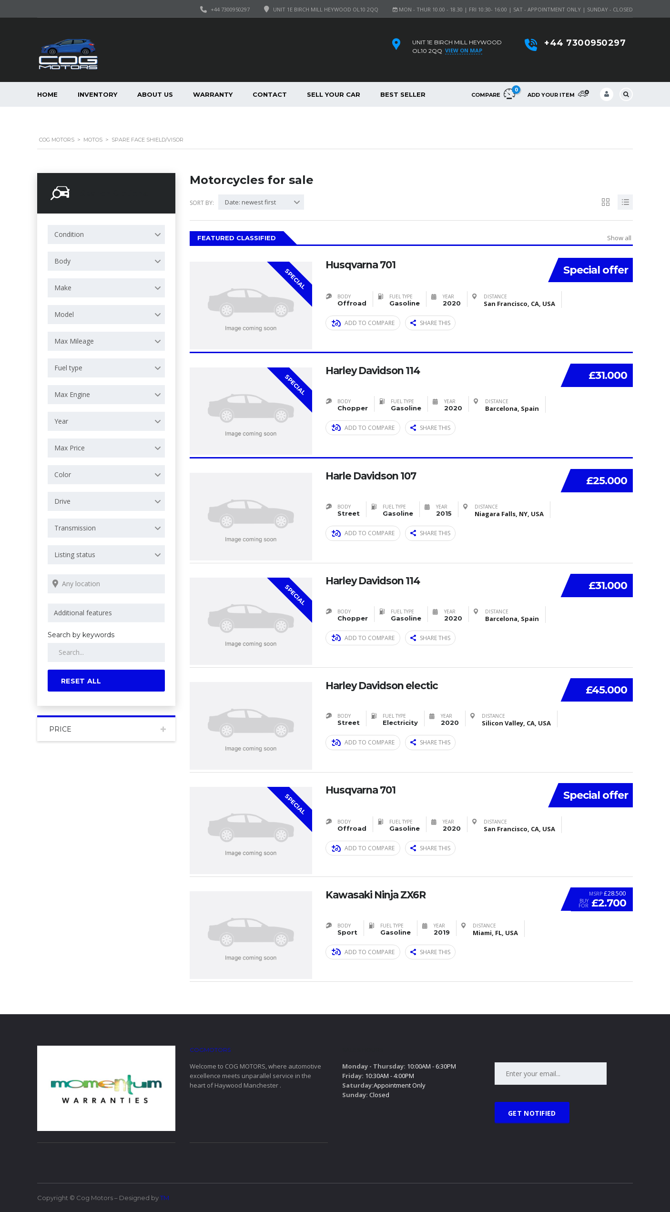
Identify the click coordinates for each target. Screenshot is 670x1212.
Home (47, 94)
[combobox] (106, 234)
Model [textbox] (64, 314)
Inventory (97, 94)
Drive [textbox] (62, 501)
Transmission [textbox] (75, 527)
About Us (155, 94)
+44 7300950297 (230, 9)
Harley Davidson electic (385, 685)
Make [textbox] (62, 287)
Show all (619, 238)
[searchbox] (107, 613)
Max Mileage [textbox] (74, 341)
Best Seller (403, 94)
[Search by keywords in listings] (106, 652)
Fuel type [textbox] (68, 367)
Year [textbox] (61, 421)
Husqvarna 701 (363, 264)
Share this (430, 323)
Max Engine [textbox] (72, 394)
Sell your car (333, 94)
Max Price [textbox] (69, 447)
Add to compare (363, 323)
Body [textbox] (62, 260)
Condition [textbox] (69, 234)
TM (164, 1198)
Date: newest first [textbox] (250, 202)
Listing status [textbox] (74, 554)
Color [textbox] (62, 474)
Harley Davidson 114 (375, 370)
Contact (270, 94)
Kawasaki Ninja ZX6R (378, 894)
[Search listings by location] (106, 583)
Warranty (213, 94)
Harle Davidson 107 (373, 475)
